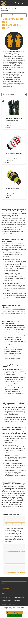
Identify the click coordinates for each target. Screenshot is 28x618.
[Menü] (25, 3)
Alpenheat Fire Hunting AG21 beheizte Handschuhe (13, 119)
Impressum (4, 597)
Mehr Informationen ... (14, 610)
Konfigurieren (18, 613)
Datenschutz (16, 600)
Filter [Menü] (14, 15)
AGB (10, 597)
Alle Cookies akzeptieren (14, 616)
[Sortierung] (14, 94)
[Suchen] (22, 3)
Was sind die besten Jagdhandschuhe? (16, 524)
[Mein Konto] (19, 3)
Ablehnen (9, 613)
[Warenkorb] (15, 3)
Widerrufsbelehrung (19, 597)
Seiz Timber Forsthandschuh (13, 153)
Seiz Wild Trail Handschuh (12, 188)
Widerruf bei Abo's (6, 600)
